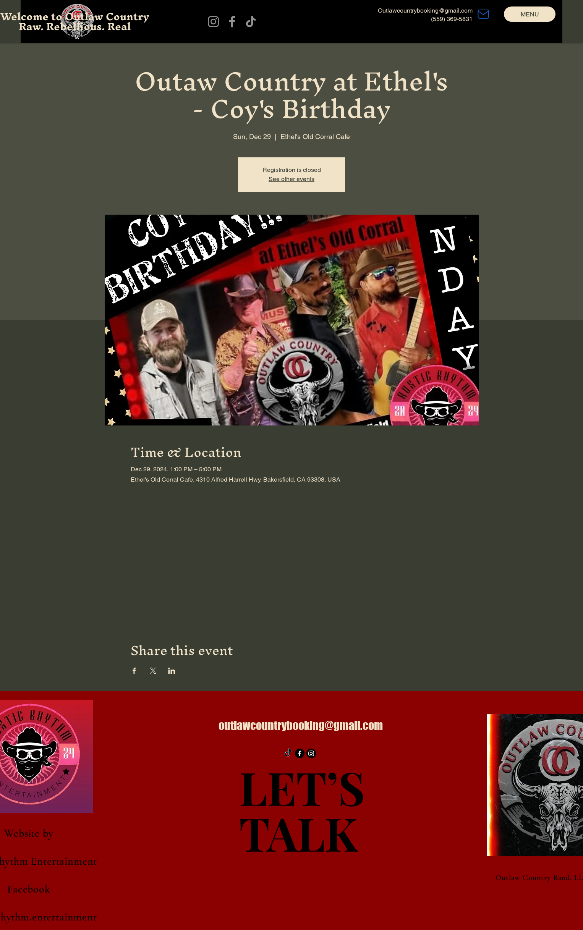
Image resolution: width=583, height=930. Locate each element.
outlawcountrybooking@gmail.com (301, 725)
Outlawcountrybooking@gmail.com (425, 10)
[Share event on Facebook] (134, 671)
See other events (291, 179)
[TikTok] (250, 21)
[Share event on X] (153, 671)
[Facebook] (232, 21)
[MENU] (529, 14)
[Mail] (483, 14)
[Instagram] (213, 21)
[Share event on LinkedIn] (171, 671)
